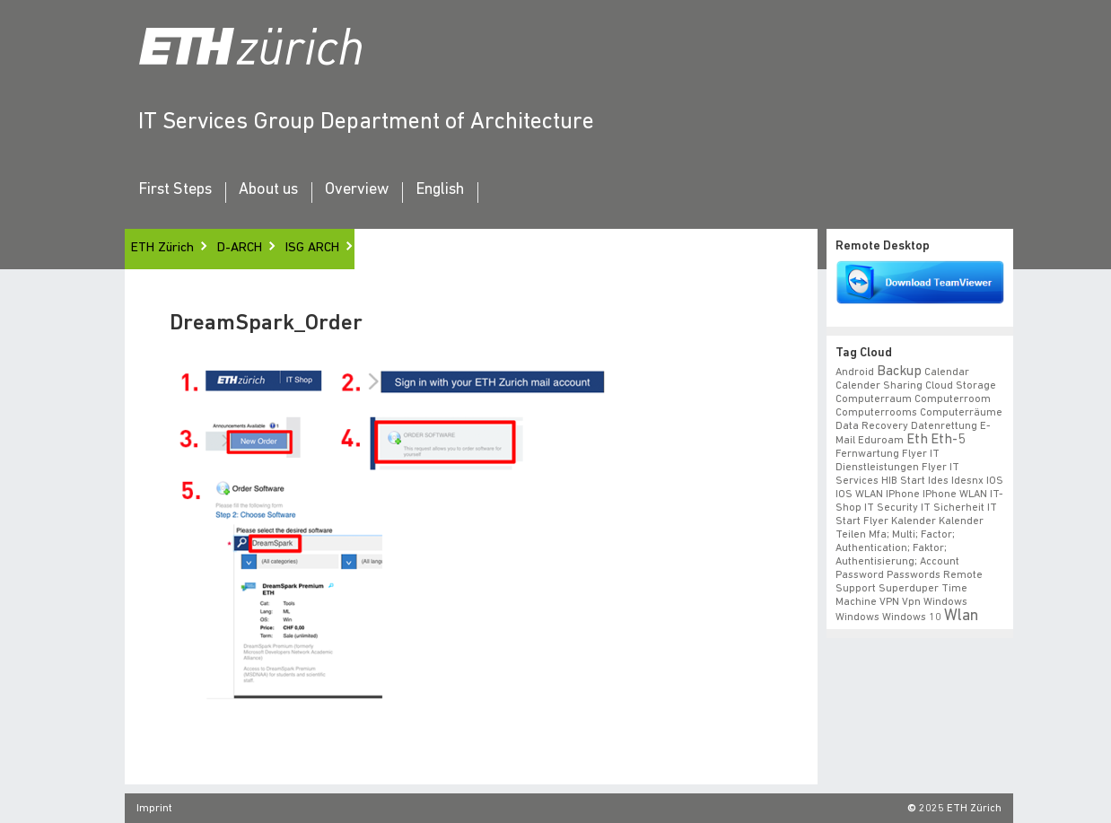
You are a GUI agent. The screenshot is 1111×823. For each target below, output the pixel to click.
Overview (357, 190)
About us (268, 190)
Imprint (154, 808)
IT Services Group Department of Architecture (366, 122)
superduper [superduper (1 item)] (909, 588)
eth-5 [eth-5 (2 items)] (948, 440)
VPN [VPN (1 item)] (889, 602)
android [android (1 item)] (854, 372)
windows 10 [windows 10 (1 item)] (911, 617)
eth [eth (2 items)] (917, 440)
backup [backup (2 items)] (899, 371)
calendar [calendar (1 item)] (946, 372)
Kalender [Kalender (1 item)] (913, 521)
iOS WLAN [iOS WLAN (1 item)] (859, 494)
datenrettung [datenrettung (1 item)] (944, 426)
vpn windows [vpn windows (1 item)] (934, 602)
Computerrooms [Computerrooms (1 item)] (876, 412)
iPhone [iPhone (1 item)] (903, 494)
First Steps (175, 190)
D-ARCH (239, 248)
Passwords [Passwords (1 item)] (913, 575)
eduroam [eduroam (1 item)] (881, 440)
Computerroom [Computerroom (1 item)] (952, 399)
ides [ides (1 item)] (938, 481)
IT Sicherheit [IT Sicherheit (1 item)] (952, 508)
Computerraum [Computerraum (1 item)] (873, 399)
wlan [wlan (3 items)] (961, 616)
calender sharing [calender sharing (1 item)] (879, 386)
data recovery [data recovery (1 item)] (871, 426)
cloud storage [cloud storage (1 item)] (960, 386)
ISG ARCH (312, 248)
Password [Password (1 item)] (859, 575)
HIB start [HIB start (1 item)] (903, 481)
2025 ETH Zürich (960, 808)
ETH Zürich (162, 248)
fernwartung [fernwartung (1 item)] (867, 454)
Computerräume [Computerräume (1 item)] (961, 412)
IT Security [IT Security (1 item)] (891, 508)
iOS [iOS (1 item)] (994, 481)
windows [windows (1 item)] (857, 617)
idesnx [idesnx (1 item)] (967, 481)
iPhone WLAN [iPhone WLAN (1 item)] (955, 494)
